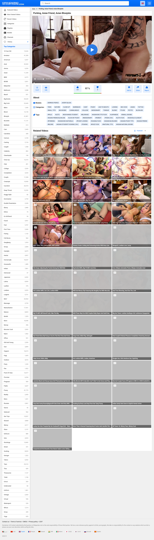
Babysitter (16, 86)
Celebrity (16, 151)
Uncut (16, 482)
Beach (16, 95)
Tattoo (16, 460)
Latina (16, 282)
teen (49, 107)
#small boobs (126, 114)
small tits (52, 110)
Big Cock (16, 103)
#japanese (114, 114)
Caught (16, 147)
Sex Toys (16, 416)
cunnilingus (74, 110)
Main (33, 9)
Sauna (16, 408)
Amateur (16, 55)
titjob (122, 110)
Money (16, 325)
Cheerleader (16, 155)
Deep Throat (16, 190)
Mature (16, 312)
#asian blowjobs (110, 121)
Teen (16, 464)
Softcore (16, 434)
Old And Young (16, 342)
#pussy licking (82, 121)
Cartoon (16, 138)
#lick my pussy (73, 118)
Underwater (16, 486)
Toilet (16, 477)
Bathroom (16, 90)
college (85, 110)
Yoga (16, 516)
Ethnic (16, 212)
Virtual (16, 499)
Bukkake (16, 125)
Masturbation (16, 308)
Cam (16, 129)
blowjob (139, 110)
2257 (41, 521)
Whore (16, 508)
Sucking (16, 451)
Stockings (16, 442)
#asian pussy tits (126, 121)
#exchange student (70, 114)
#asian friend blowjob (56, 118)
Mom (16, 321)
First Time (16, 229)
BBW (16, 77)
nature (57, 107)
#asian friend (142, 121)
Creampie (16, 182)
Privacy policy (33, 521)
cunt (85, 107)
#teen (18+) (109, 118)
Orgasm (16, 351)
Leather (16, 286)
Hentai (16, 255)
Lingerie (16, 295)
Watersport (16, 503)
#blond (50, 124)
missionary (96, 110)
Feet (16, 225)
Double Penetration (16, 203)
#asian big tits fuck (99, 114)
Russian (16, 403)
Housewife (16, 264)
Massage (16, 303)
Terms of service (16, 521)
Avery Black (66, 103)
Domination (16, 199)
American (16, 60)
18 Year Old (16, 51)
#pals (50, 114)
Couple (16, 177)
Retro (16, 399)
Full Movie (16, 238)
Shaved (16, 421)
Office (16, 338)
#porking (51, 121)
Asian (16, 73)
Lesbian (16, 290)
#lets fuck (120, 118)
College (16, 169)
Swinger (16, 456)
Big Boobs (16, 99)
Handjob (16, 251)
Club (16, 164)
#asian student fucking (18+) (67, 124)
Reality (16, 395)
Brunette (16, 121)
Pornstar (16, 377)
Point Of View (16, 373)
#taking (85, 124)
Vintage (16, 495)
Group (16, 247)
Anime (16, 68)
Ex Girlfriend (16, 216)
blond (114, 110)
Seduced (16, 412)
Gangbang (16, 242)
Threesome (16, 473)
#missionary (87, 118)
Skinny (16, 425)
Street (16, 447)
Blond (16, 112)
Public (16, 386)
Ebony (16, 208)
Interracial (16, 273)
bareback (76, 107)
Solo (16, 438)
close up (66, 107)
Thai (16, 469)
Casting (16, 142)
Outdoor (16, 360)
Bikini (16, 108)
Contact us (5, 521)
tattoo (140, 107)
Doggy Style (16, 195)
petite (130, 110)
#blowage (85, 114)
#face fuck (95, 124)
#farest (98, 118)
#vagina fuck (96, 121)
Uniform (16, 490)
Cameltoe (16, 134)
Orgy (16, 356)
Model (16, 316)
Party (16, 364)
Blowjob (16, 116)
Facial (16, 221)
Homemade (16, 260)
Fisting (16, 234)
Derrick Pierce (53, 103)
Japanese (16, 277)
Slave (16, 429)
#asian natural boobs (124, 124)
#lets (57, 114)
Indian (16, 269)
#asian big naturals (65, 121)
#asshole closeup (134, 118)
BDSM (16, 82)
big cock (124, 107)
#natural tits (107, 124)
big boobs (62, 110)
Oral (16, 347)
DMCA (25, 521)
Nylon (16, 334)
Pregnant (16, 382)
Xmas (16, 512)
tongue (106, 110)
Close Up (16, 160)
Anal (16, 64)
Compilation (16, 173)
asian (132, 107)
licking (115, 107)
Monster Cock (16, 329)
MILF (16, 299)
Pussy (16, 390)
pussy (93, 107)
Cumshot (16, 186)
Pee (16, 369)
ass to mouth (103, 107)
